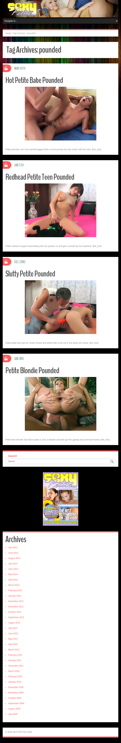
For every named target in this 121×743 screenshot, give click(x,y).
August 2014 (14, 558)
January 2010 (14, 682)
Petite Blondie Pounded (32, 370)
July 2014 (12, 563)
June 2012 (13, 633)
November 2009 (15, 692)
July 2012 (12, 628)
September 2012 (16, 617)
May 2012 (13, 639)
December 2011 (15, 666)
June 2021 (13, 553)
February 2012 (15, 655)
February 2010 (15, 676)
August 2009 (14, 709)
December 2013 (15, 601)
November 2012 (15, 606)
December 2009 (15, 687)
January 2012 (14, 660)
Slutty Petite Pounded (30, 273)
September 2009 (16, 703)
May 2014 (13, 574)
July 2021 (12, 547)
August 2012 (14, 623)
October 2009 (14, 698)
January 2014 (14, 596)
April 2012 (13, 644)
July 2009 (12, 714)
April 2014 (13, 580)
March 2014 (13, 585)
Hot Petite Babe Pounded (34, 80)
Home (8, 33)
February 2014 (15, 590)
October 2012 (14, 612)
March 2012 (13, 649)
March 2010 (13, 671)
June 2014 (13, 569)
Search (12, 455)
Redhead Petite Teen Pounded (39, 177)
